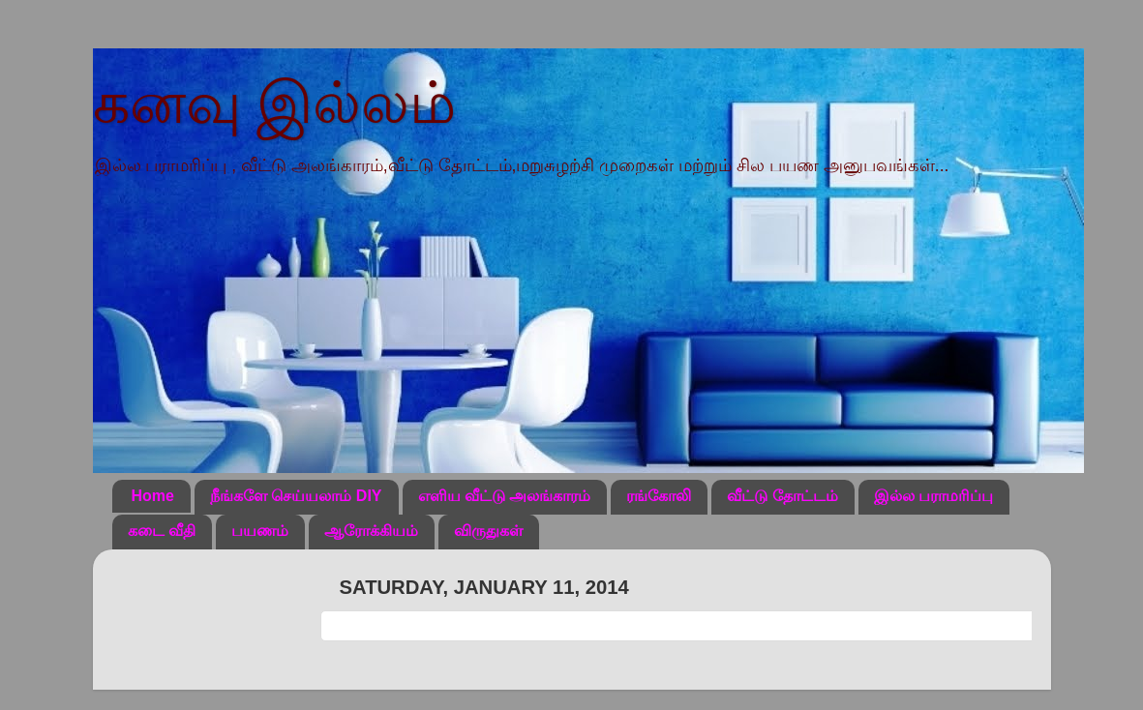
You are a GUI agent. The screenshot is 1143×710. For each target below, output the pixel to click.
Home (153, 496)
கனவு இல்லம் (275, 103)
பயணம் (259, 530)
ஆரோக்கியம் (371, 530)
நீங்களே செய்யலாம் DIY (296, 496)
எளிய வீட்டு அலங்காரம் (504, 496)
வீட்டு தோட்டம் (782, 496)
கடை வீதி (162, 530)
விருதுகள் (488, 530)
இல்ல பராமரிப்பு (933, 496)
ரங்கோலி (658, 496)
